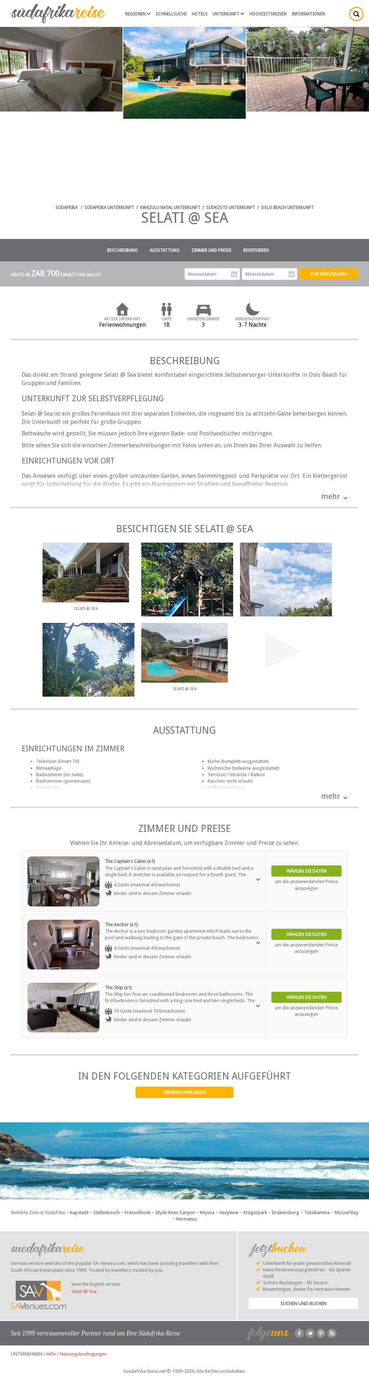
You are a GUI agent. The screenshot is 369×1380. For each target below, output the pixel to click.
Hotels (200, 14)
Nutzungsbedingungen (83, 1354)
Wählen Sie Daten (306, 871)
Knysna (207, 1212)
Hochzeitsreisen (267, 14)
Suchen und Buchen (303, 1303)
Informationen (308, 14)
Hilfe (51, 1354)
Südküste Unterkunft (230, 207)
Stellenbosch (106, 1212)
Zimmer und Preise (211, 250)
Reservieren (256, 250)
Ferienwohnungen (184, 1092)
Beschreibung (122, 250)
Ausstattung (164, 250)
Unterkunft (228, 14)
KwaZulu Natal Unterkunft (170, 207)
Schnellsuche (171, 14)
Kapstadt (79, 1212)
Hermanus (186, 1219)
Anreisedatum (234, 274)
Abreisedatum (291, 274)
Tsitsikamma (317, 1212)
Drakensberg (285, 1212)
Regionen (138, 14)
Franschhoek (138, 1212)
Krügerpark (255, 1212)
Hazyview (229, 1212)
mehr (330, 496)
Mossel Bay (346, 1212)
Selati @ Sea (84, 1291)
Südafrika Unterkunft (109, 207)
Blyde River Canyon (175, 1212)
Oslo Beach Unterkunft (287, 207)
